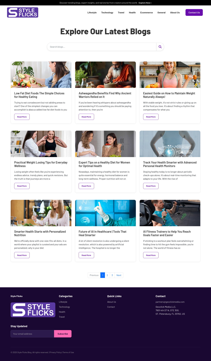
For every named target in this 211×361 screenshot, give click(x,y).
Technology (107, 12)
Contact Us (194, 12)
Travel (121, 12)
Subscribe (63, 333)
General (161, 12)
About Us (175, 12)
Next (118, 275)
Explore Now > (145, 2)
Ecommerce (146, 12)
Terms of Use (68, 352)
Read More (22, 116)
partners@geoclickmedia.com (170, 301)
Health (132, 12)
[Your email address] (32, 333)
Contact (111, 306)
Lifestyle (92, 12)
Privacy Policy (56, 352)
